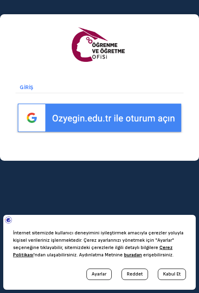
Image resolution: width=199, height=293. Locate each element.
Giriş (29, 87)
